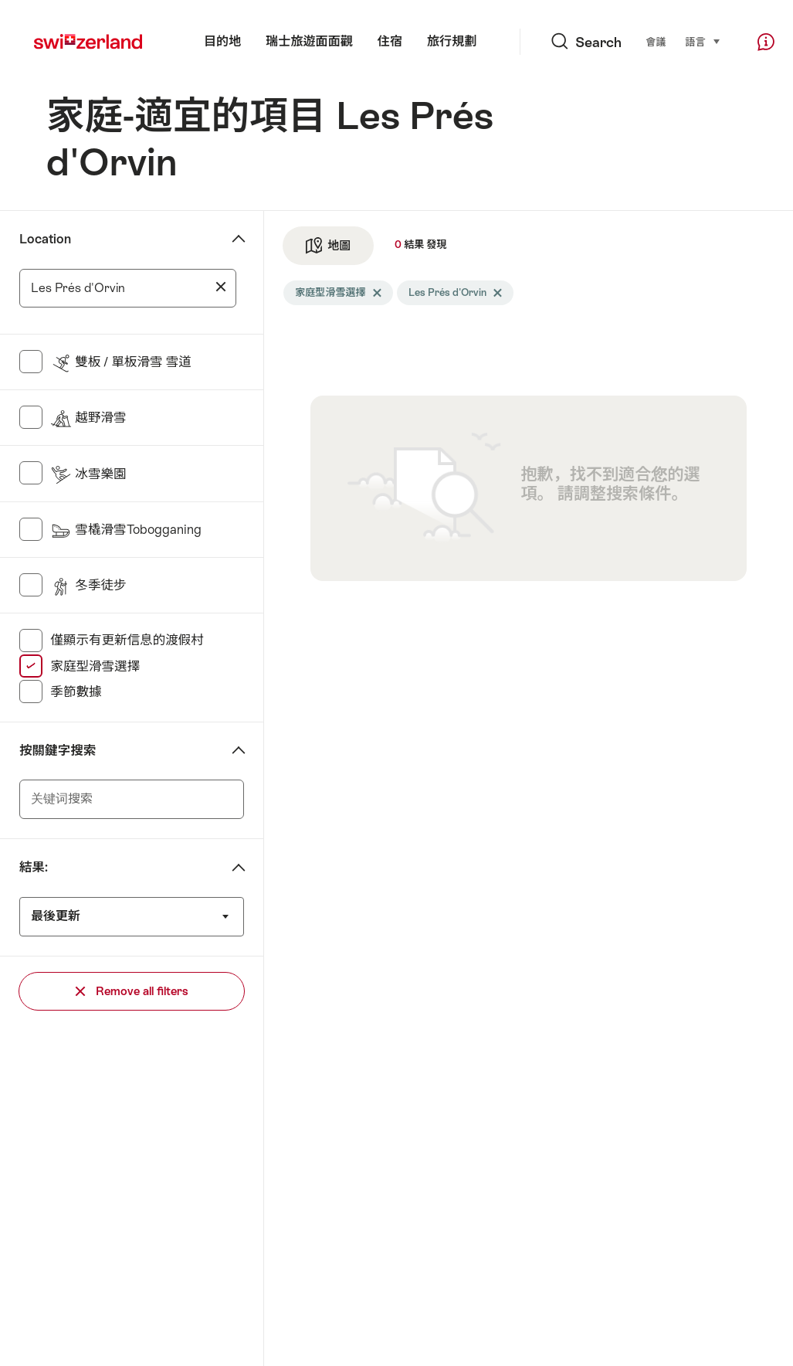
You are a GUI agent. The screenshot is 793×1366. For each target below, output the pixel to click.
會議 (656, 42)
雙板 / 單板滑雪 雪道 (120, 362)
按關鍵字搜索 (57, 750)
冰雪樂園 (88, 474)
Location (45, 239)
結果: (33, 867)
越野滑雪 (88, 417)
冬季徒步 (88, 585)
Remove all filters (132, 990)
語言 (703, 41)
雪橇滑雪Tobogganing (125, 529)
